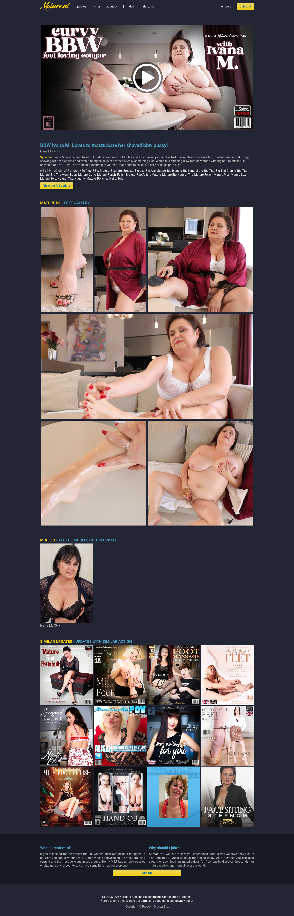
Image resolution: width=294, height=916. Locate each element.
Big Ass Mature (156, 170)
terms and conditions (155, 901)
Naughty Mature (85, 178)
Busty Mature (79, 174)
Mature (156, 174)
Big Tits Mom (60, 174)
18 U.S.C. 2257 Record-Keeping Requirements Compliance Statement (147, 897)
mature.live (147, 6)
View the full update (56, 185)
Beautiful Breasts (122, 170)
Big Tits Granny (226, 170)
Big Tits (209, 170)
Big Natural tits (193, 170)
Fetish (112, 174)
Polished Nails (106, 178)
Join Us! (245, 6)
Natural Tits (65, 178)
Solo (120, 178)
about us (112, 6)
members (225, 6)
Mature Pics (222, 174)
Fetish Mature (126, 174)
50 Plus (87, 170)
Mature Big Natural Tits (177, 174)
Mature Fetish (203, 174)
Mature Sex (238, 174)
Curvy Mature (97, 174)
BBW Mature (101, 170)
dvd (131, 6)
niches (96, 6)
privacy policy (184, 901)
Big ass (139, 170)
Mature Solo (48, 178)
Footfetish (143, 174)
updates (81, 6)
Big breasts (174, 170)
